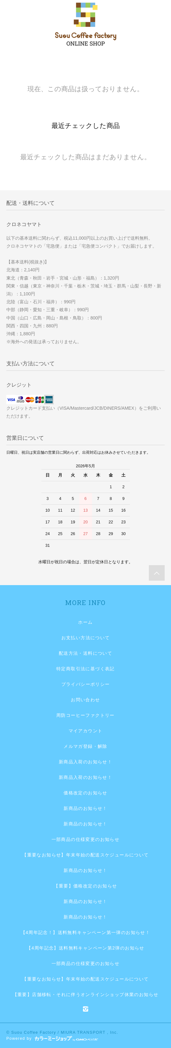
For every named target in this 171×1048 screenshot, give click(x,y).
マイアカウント (86, 730)
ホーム (85, 622)
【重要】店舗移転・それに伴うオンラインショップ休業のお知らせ (86, 994)
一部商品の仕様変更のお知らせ (86, 839)
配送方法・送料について (85, 653)
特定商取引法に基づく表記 (85, 668)
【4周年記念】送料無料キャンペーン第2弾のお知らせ (85, 947)
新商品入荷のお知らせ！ (85, 761)
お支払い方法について (85, 637)
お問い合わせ (85, 699)
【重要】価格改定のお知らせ (85, 885)
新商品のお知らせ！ (85, 808)
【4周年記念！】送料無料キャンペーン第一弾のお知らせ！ (85, 932)
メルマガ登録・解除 (85, 746)
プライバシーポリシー (85, 684)
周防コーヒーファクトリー (85, 715)
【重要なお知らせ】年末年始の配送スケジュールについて (85, 854)
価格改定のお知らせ (85, 792)
